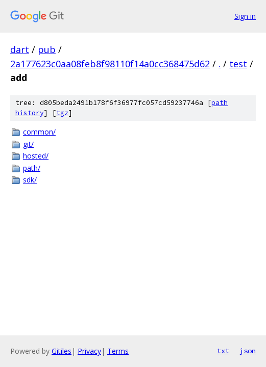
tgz (62, 113)
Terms (118, 351)
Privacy (89, 351)
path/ (31, 168)
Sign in (245, 16)
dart (19, 49)
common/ (39, 132)
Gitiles (61, 351)
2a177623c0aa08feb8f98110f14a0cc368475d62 (110, 64)
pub (47, 49)
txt (223, 350)
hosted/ (36, 156)
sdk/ (30, 180)
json (247, 350)
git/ (28, 144)
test (238, 64)
